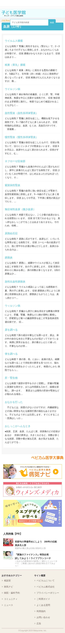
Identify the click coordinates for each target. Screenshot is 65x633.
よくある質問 (43, 605)
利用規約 (41, 611)
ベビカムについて (46, 580)
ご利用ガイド (43, 599)
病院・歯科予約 (12, 593)
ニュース (8, 605)
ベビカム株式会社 (46, 586)
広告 (39, 623)
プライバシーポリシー (48, 593)
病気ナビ (8, 586)
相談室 (7, 580)
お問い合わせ (43, 617)
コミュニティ (10, 599)
